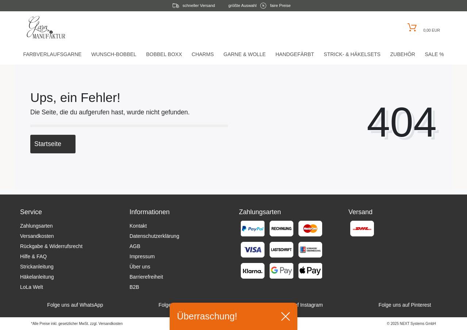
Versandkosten (37, 236)
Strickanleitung (37, 267)
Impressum (142, 256)
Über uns (140, 267)
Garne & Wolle (245, 54)
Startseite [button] (53, 144)
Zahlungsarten (36, 226)
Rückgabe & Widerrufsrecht (51, 246)
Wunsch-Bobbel (113, 54)
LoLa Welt (31, 287)
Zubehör (402, 54)
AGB (135, 246)
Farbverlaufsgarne (52, 54)
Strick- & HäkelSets (352, 54)
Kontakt (138, 226)
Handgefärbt (294, 54)
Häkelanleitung (37, 277)
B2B (134, 287)
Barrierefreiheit (146, 277)
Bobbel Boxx (164, 54)
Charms (203, 54)
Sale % (434, 54)
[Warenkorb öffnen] (422, 27)
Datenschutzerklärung (154, 236)
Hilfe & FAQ (33, 256)
